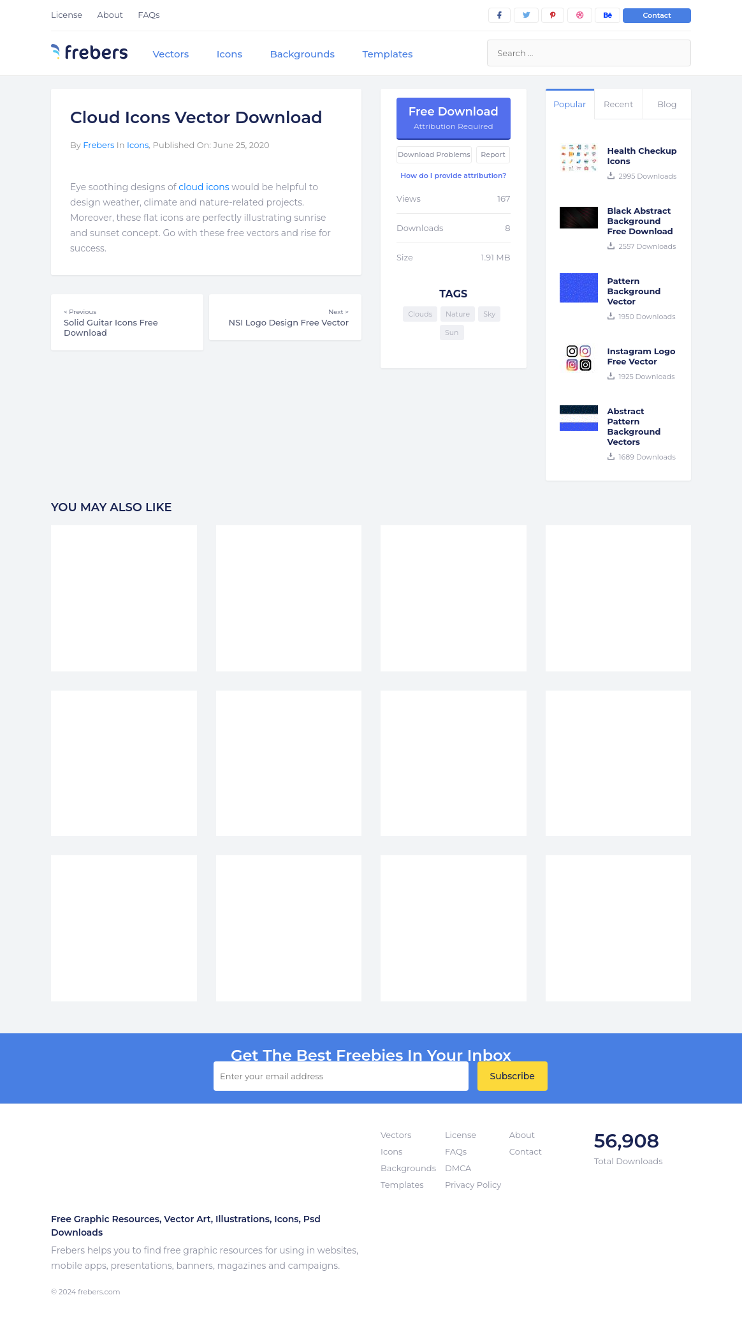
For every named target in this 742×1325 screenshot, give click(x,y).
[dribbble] (579, 15)
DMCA (458, 1168)
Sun (452, 332)
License (66, 15)
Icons (229, 54)
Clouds (420, 314)
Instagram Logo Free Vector (641, 356)
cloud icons (203, 187)
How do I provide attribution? (453, 175)
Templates (387, 54)
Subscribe (512, 1076)
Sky (489, 314)
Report (493, 154)
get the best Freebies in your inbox (371, 1055)
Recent (618, 104)
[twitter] (526, 15)
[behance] (607, 15)
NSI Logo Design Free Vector (285, 317)
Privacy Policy (473, 1184)
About (110, 15)
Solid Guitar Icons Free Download (127, 322)
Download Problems (434, 154)
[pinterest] (552, 15)
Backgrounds (302, 54)
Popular (569, 104)
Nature (458, 314)
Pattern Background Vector (634, 291)
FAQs (148, 15)
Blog (666, 104)
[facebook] (499, 15)
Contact (657, 15)
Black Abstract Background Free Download (640, 221)
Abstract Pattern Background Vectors (634, 426)
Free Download (453, 118)
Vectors (170, 54)
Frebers (98, 145)
